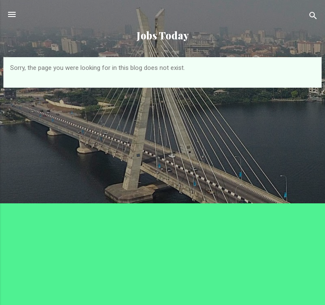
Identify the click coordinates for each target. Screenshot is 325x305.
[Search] (313, 17)
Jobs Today (163, 35)
